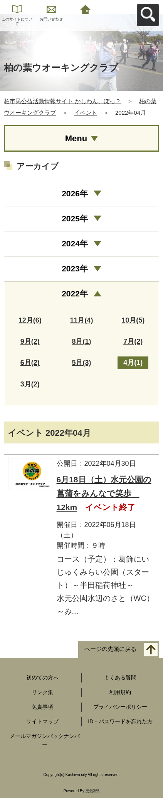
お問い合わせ (51, 19)
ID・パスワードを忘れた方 (120, 721)
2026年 (75, 193)
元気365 (93, 791)
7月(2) (133, 341)
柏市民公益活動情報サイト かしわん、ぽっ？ (62, 101)
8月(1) (81, 341)
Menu (76, 138)
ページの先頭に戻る (110, 649)
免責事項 (42, 707)
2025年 (75, 218)
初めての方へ (42, 677)
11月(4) (81, 320)
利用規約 (120, 692)
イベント (85, 112)
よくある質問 (120, 677)
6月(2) (30, 362)
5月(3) (81, 362)
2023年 (75, 268)
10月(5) (133, 320)
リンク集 (42, 692)
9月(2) (30, 341)
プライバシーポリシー (120, 707)
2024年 (75, 243)
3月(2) (30, 384)
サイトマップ (42, 721)
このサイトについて (17, 21)
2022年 (75, 293)
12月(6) (30, 320)
